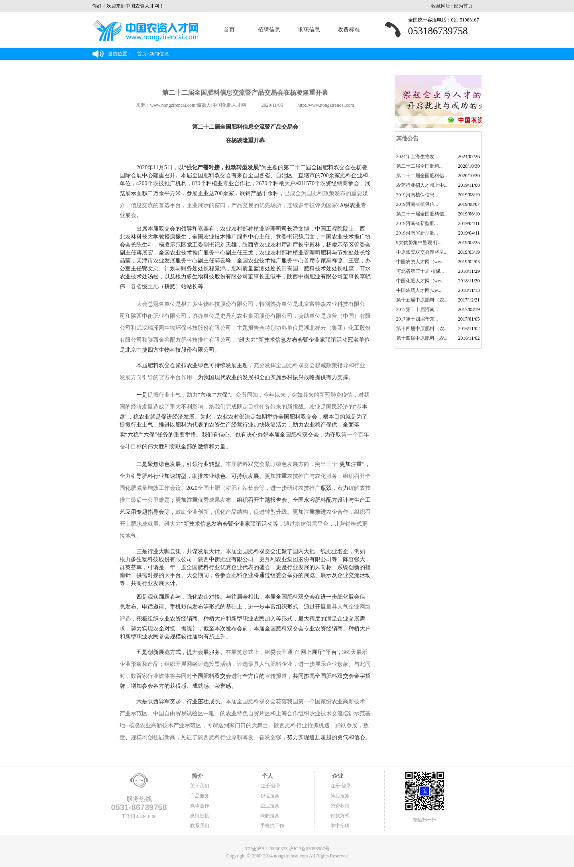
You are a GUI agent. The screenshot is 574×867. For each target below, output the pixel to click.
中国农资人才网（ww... (420, 261)
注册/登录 (270, 786)
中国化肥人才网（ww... (420, 281)
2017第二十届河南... (417, 309)
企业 (336, 776)
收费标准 (349, 30)
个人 (266, 776)
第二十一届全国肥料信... (422, 214)
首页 (229, 30)
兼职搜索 (269, 815)
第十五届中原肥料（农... (422, 300)
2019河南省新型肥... (417, 223)
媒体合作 (199, 805)
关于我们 (199, 786)
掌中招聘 (340, 825)
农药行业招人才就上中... (422, 185)
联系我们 (199, 825)
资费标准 (340, 805)
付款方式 (340, 815)
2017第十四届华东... (417, 319)
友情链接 (199, 815)
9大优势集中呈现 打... (419, 242)
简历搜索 (340, 796)
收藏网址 (440, 6)
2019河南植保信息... (417, 195)
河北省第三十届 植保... (420, 271)
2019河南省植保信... (417, 204)
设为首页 (463, 6)
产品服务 (199, 796)
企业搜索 (269, 805)
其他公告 (407, 138)
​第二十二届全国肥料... (419, 166)
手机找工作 (272, 825)
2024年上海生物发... (417, 156)
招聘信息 (269, 30)
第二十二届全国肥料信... (422, 175)
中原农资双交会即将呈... (422, 252)
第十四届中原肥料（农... (422, 328)
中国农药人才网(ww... (419, 290)
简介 (196, 776)
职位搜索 (269, 796)
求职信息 (309, 30)
